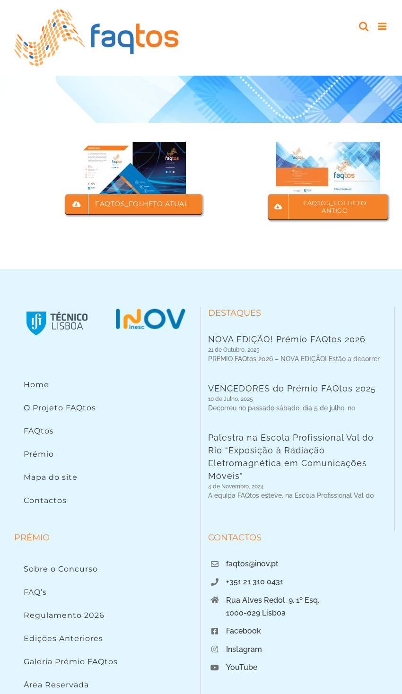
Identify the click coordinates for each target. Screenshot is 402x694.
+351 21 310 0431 (254, 630)
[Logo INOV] (150, 311)
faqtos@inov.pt (252, 612)
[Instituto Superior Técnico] (57, 311)
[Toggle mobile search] (363, 26)
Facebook (243, 679)
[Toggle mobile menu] (383, 26)
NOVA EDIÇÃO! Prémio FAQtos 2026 (287, 339)
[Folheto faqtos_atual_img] (134, 146)
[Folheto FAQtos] (328, 146)
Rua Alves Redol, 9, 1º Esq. (272, 648)
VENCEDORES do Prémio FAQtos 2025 (292, 394)
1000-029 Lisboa (256, 661)
